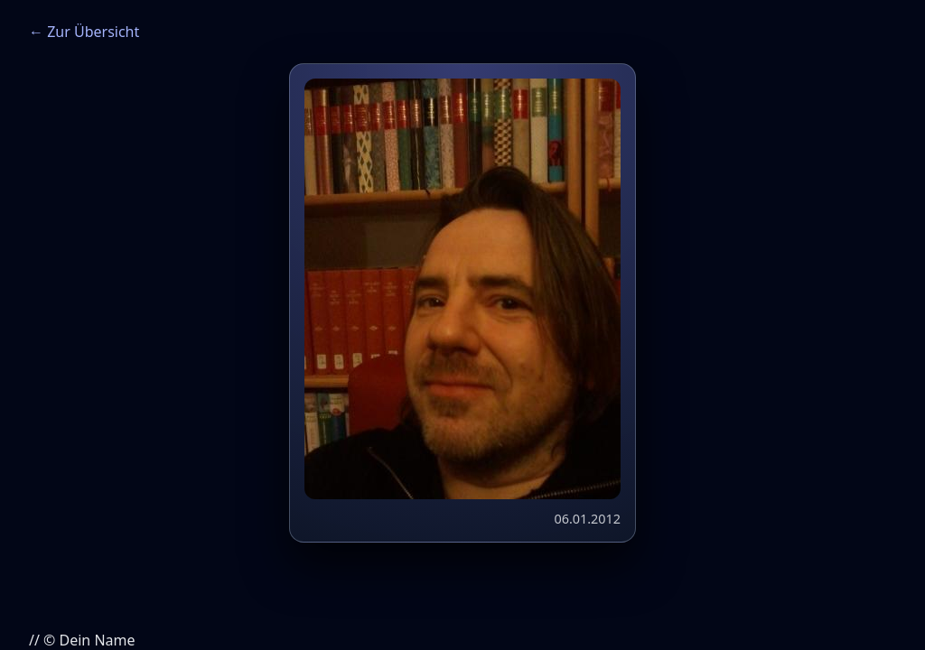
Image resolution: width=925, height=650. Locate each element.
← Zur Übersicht (84, 32)
